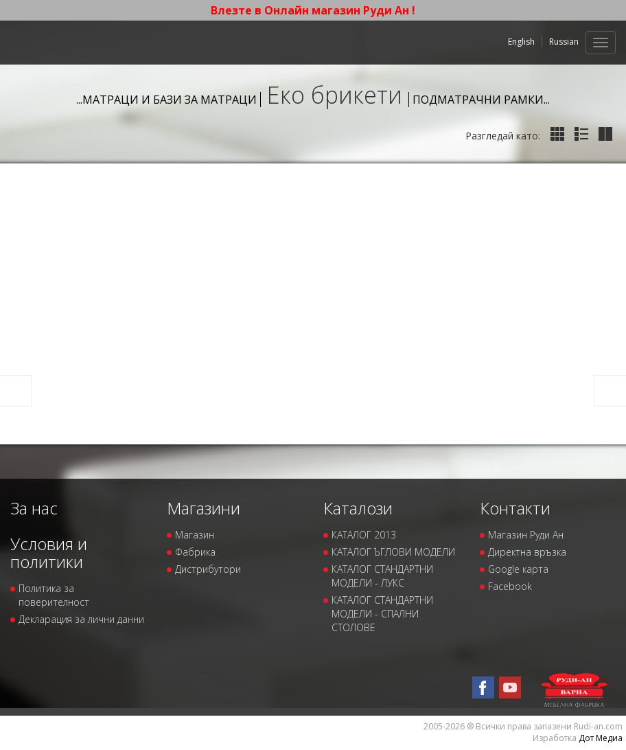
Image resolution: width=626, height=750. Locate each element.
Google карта (518, 569)
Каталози (358, 508)
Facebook (510, 586)
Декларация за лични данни (81, 619)
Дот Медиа (601, 738)
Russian (564, 41)
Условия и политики (48, 552)
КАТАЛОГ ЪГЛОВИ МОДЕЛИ (393, 551)
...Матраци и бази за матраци (166, 99)
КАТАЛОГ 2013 (364, 534)
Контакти (515, 508)
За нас (34, 508)
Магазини (203, 508)
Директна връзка (527, 551)
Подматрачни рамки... (481, 99)
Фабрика (195, 551)
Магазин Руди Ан (526, 534)
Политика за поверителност (54, 595)
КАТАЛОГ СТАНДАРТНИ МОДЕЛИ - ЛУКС (382, 575)
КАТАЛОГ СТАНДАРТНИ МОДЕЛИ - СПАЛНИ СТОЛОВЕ (382, 613)
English (521, 41)
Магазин (194, 534)
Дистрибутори (208, 569)
